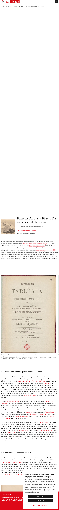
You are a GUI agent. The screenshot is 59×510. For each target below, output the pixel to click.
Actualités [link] (9, 2)
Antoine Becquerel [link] (51, 391)
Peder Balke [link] (47, 363)
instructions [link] (30, 391)
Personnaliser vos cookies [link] (40, 505)
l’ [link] (11, 441)
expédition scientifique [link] (12, 381)
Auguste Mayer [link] (24, 410)
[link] (31, 360)
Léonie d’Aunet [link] (43, 402)
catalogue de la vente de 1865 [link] (46, 252)
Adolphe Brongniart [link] (22, 396)
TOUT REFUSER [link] (40, 500)
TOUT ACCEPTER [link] (40, 496)
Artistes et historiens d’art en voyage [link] (35, 245)
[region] (29, 3)
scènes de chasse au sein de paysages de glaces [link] (19, 454)
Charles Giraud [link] (11, 412)
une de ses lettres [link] (30, 375)
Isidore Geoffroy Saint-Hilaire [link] (37, 393)
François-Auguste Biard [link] (36, 247)
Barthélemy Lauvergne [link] (44, 410)
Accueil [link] (3, 2)
